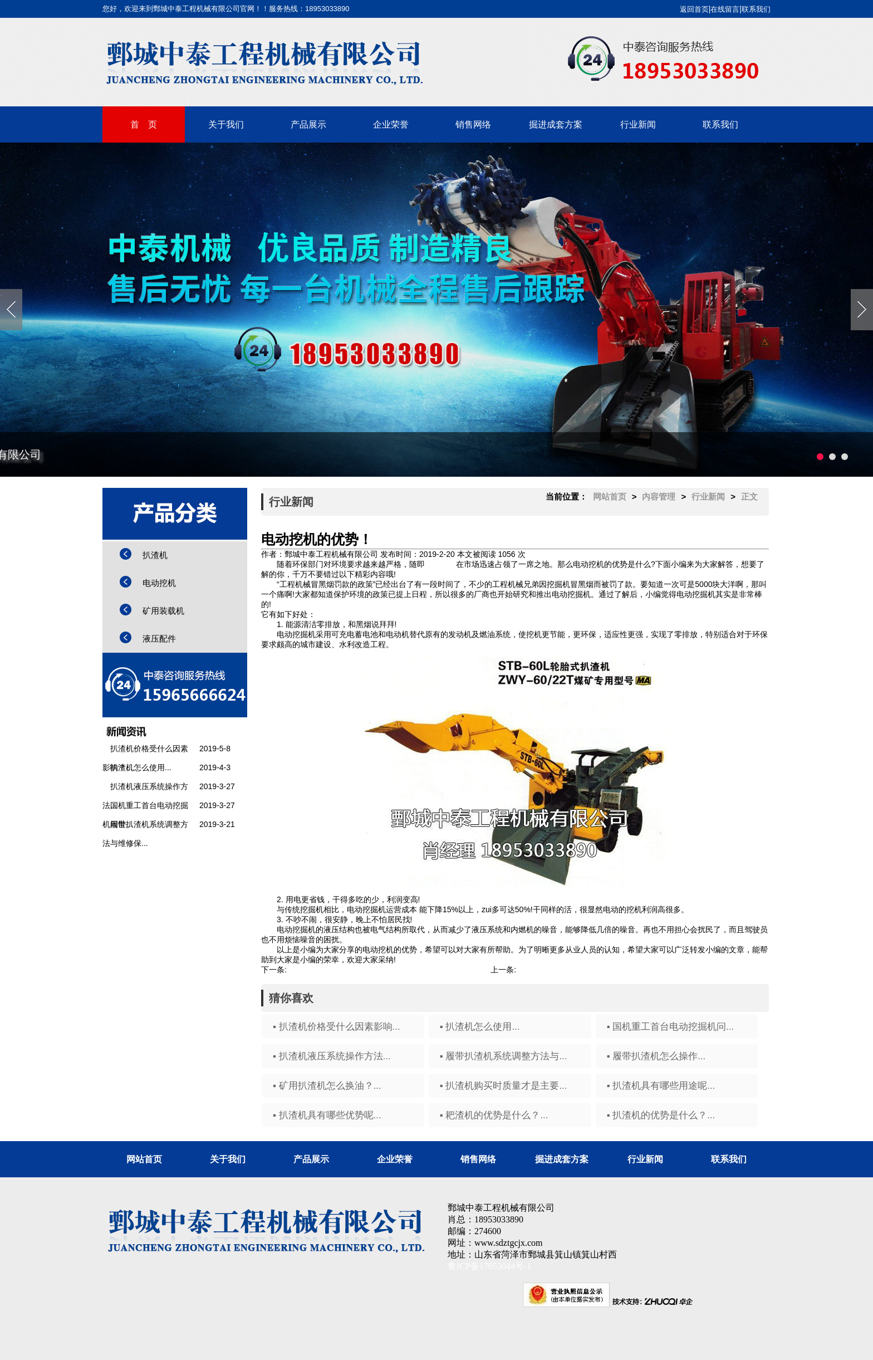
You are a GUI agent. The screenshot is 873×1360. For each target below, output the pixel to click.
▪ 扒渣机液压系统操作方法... (332, 1056)
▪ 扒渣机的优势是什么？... (661, 1115)
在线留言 (724, 9)
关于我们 (226, 124)
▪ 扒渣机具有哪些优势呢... (327, 1115)
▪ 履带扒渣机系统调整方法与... (503, 1056)
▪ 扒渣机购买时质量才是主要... (503, 1085)
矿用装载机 (163, 610)
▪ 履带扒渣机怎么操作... (656, 1056)
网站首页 (609, 496)
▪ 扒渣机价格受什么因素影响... (336, 1026)
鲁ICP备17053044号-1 (489, 1266)
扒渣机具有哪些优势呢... (329, 969)
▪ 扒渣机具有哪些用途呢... (661, 1085)
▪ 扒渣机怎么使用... (480, 1026)
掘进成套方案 (555, 124)
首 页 (143, 124)
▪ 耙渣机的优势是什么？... (494, 1115)
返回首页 (694, 9)
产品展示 (308, 124)
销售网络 (473, 124)
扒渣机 (155, 555)
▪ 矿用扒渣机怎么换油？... (327, 1085)
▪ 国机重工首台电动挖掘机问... (670, 1026)
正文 (749, 496)
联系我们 (756, 9)
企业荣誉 (391, 124)
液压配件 (159, 638)
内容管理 (658, 496)
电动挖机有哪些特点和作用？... (570, 969)
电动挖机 (159, 583)
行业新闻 (638, 124)
